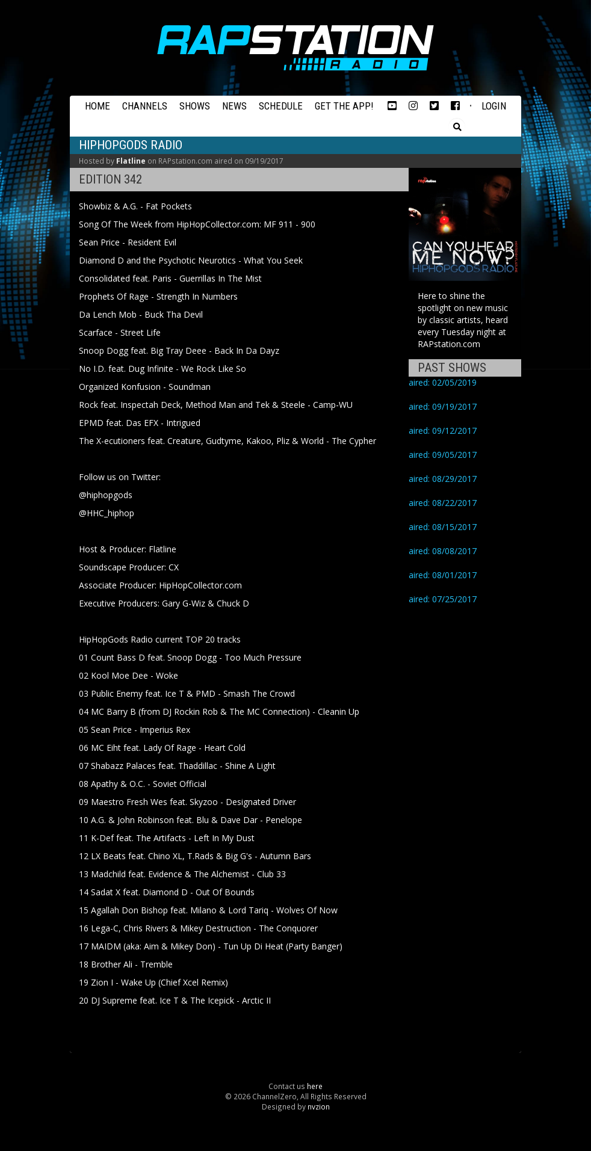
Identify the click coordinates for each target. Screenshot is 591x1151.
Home (97, 106)
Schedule (281, 106)
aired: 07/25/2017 (443, 599)
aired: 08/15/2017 (443, 526)
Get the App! (344, 106)
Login (493, 106)
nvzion (319, 1106)
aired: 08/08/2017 (443, 551)
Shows (194, 106)
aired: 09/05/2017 (443, 454)
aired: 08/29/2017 (443, 478)
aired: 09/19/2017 (443, 406)
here (315, 1086)
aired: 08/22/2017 (443, 502)
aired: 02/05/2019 (443, 382)
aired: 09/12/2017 (443, 430)
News (234, 106)
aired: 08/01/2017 (443, 575)
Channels (144, 106)
